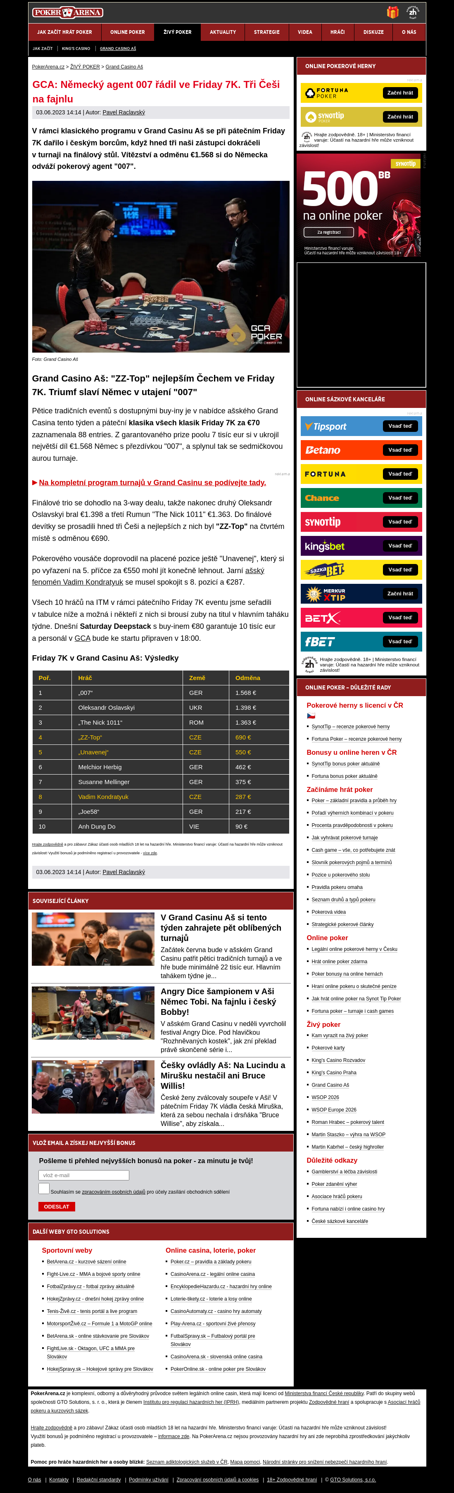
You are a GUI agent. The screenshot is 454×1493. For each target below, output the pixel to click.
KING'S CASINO (76, 48)
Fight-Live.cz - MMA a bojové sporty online (93, 1274)
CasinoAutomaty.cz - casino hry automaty (216, 1311)
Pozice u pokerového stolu (341, 875)
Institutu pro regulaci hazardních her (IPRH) (191, 1402)
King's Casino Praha (334, 1073)
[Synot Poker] (359, 254)
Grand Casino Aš (118, 48)
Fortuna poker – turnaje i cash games (353, 1011)
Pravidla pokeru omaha (337, 887)
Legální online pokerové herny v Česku (354, 949)
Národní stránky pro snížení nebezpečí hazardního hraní (325, 1462)
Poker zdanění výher (334, 1184)
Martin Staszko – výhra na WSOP (349, 1135)
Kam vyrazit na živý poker (340, 1035)
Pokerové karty (328, 1048)
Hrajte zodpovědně (48, 844)
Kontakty (59, 1480)
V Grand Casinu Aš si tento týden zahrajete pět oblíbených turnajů (221, 928)
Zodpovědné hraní (329, 1402)
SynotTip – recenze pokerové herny (351, 727)
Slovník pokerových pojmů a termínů (352, 862)
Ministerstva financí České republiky (324, 1393)
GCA (82, 638)
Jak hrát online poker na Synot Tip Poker (356, 999)
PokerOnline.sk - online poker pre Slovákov (218, 1369)
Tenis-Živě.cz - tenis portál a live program (92, 1311)
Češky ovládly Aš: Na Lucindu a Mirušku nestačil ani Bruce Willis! (223, 1075)
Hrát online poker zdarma (340, 962)
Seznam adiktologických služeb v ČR (187, 1462)
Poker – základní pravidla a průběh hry (354, 800)
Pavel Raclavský (123, 112)
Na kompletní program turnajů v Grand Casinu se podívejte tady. (152, 483)
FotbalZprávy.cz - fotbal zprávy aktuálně (91, 1286)
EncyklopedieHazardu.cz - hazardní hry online (221, 1286)
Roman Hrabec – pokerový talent (348, 1122)
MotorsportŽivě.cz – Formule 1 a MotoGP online (99, 1324)
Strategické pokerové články (343, 924)
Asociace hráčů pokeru (337, 1196)
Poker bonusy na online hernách (347, 974)
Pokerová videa (329, 912)
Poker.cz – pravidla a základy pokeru (211, 1262)
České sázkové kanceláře (340, 1221)
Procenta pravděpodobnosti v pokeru (352, 825)
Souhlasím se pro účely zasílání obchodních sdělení (140, 1192)
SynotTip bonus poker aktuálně (346, 764)
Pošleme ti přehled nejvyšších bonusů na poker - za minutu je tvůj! (146, 1160)
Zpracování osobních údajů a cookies (218, 1480)
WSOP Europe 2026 (334, 1110)
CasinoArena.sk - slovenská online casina (216, 1357)
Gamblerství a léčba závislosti (345, 1172)
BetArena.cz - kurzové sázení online (86, 1262)
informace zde (173, 1436)
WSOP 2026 (325, 1097)
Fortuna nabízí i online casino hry (348, 1209)
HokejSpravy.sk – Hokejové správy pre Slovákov (100, 1369)
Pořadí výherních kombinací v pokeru (353, 813)
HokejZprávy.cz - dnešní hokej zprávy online (95, 1299)
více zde (150, 853)
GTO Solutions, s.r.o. (353, 1480)
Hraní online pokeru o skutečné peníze (354, 986)
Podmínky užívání (148, 1480)
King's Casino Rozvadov (339, 1060)
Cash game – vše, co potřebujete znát (353, 850)
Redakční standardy (99, 1480)
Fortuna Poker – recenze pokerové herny (357, 739)
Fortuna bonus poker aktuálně (345, 776)
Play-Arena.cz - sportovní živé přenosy (213, 1324)
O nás (34, 1480)
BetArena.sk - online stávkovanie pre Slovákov (98, 1336)
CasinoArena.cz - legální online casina (213, 1274)
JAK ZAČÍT (42, 48)
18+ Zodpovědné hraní (292, 1480)
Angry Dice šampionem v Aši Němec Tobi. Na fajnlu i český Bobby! (218, 1002)
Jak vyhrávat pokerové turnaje (345, 838)
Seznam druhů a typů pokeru (344, 900)
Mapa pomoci (245, 1462)
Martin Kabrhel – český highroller (348, 1147)
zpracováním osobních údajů (113, 1192)
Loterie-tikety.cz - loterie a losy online (211, 1299)
